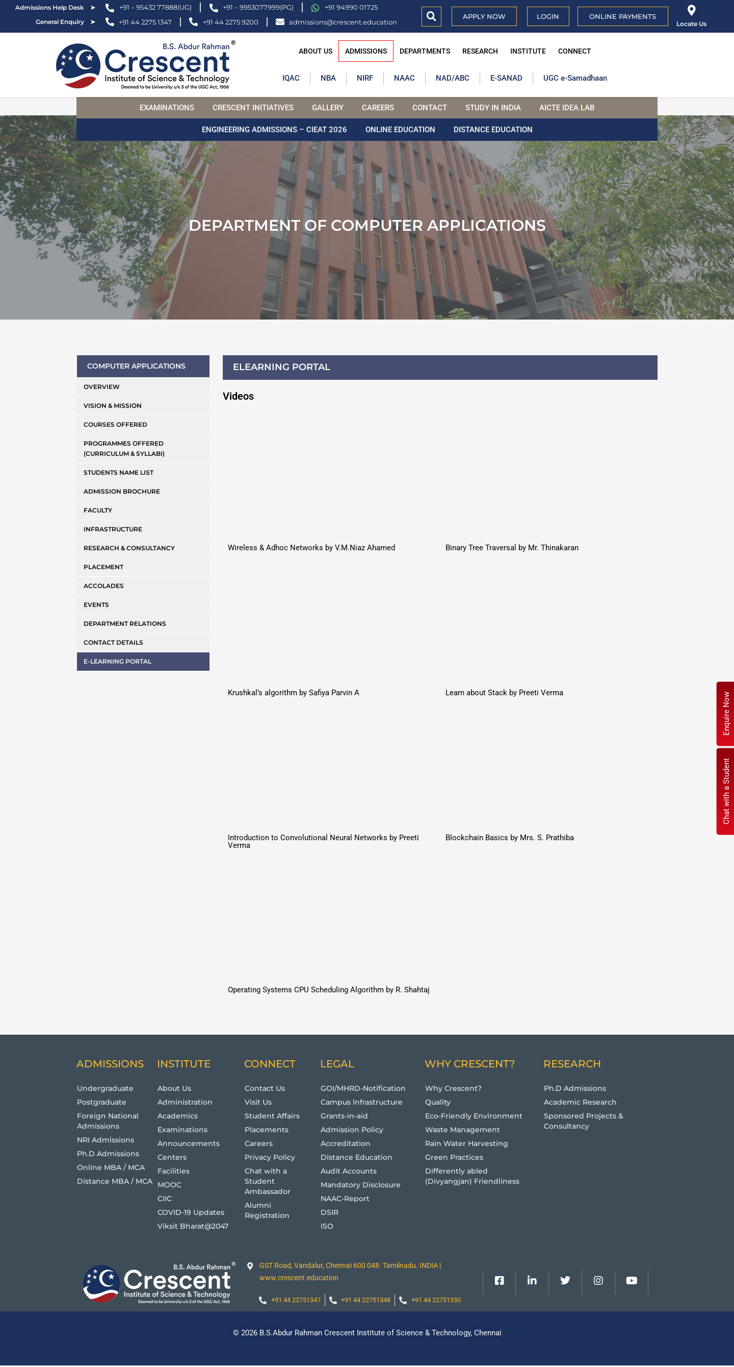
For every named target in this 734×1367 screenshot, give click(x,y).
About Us (315, 51)
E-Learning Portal (117, 661)
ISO (327, 1226)
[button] (431, 16)
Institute (528, 51)
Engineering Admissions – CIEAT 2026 (274, 129)
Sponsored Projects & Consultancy (585, 1121)
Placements (268, 1129)
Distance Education (493, 129)
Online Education (400, 129)
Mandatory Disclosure (363, 1184)
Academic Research (582, 1102)
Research (480, 51)
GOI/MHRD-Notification (366, 1088)
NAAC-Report (347, 1198)
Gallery (328, 107)
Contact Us (266, 1088)
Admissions (366, 51)
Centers (173, 1157)
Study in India (493, 107)
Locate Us (691, 24)
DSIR (330, 1212)
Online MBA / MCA (112, 1167)
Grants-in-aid (346, 1115)
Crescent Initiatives (253, 107)
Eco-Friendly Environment (476, 1115)
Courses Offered (115, 424)
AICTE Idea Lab (566, 107)
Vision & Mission (113, 405)
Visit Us (259, 1102)
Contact (429, 107)
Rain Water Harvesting (468, 1143)
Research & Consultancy (129, 548)
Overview (102, 386)
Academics (179, 1115)
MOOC (171, 1184)
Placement (103, 567)
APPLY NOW (484, 16)
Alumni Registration (268, 1210)
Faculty (98, 510)
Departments (425, 51)
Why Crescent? (454, 1088)
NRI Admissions (108, 1139)
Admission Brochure (122, 491)
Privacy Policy (271, 1157)
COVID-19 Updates (193, 1212)
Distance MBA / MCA (116, 1181)
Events (96, 604)
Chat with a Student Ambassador (269, 1181)
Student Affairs (273, 1115)
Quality (438, 1102)
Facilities (175, 1171)
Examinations (167, 107)
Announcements (190, 1143)
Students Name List (118, 472)
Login (548, 16)
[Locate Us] (691, 10)
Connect (574, 51)
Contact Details (113, 642)
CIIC (166, 1198)
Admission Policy (354, 1129)
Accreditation (347, 1143)
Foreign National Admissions (109, 1121)
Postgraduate (103, 1102)
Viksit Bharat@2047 (195, 1226)
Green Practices (455, 1157)
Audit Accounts (351, 1171)
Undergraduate (106, 1088)
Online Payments (622, 16)
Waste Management (464, 1129)
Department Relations (125, 623)
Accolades (104, 586)
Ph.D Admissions (110, 1153)
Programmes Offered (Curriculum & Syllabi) (124, 448)
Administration (186, 1102)
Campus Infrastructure (364, 1102)
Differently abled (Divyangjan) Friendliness (473, 1176)
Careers (378, 107)
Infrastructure (113, 529)
